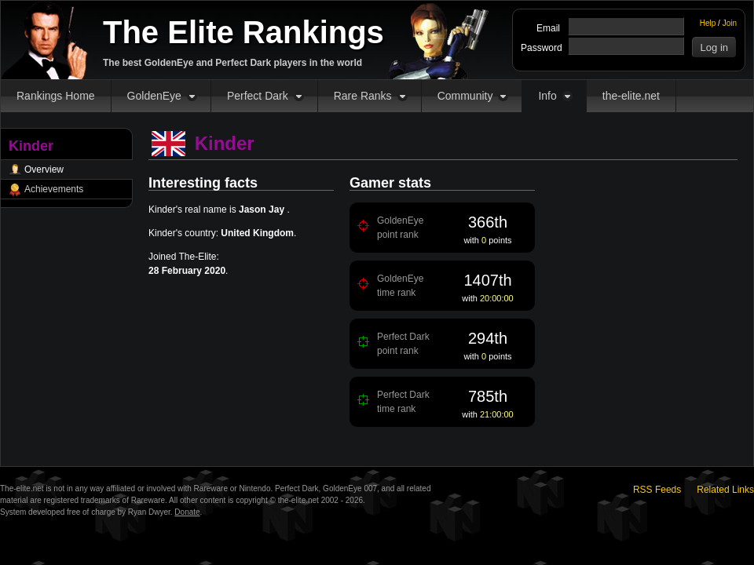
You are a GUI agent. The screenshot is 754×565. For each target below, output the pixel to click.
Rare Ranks (363, 95)
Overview (44, 169)
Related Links (725, 489)
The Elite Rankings (243, 32)
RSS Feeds (657, 489)
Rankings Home (55, 95)
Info (547, 95)
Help (708, 23)
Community (465, 95)
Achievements (53, 189)
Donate (186, 512)
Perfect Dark (257, 95)
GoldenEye (154, 95)
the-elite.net (631, 95)
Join (730, 23)
